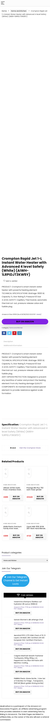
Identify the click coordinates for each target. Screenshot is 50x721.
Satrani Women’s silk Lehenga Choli (28, 619)
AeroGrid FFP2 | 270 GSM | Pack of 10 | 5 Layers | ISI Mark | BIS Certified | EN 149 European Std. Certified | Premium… (30, 637)
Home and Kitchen (18, 11)
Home (4, 11)
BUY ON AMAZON (25, 321)
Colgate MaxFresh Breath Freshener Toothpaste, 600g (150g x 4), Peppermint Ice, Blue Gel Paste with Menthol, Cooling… (28, 659)
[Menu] (3, 3)
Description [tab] (8, 341)
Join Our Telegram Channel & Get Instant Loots (15, 580)
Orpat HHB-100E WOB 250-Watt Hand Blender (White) (36, 528)
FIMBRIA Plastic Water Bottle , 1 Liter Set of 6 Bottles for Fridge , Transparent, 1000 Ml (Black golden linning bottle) (29, 680)
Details (38, 314)
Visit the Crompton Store (30, 448)
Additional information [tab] (13, 345)
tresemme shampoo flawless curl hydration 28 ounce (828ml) (28, 602)
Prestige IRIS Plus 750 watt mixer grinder (35, 489)
